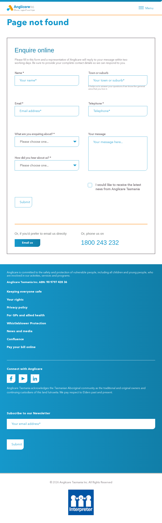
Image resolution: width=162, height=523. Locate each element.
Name (19, 73)
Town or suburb (98, 73)
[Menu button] (145, 7)
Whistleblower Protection (26, 323)
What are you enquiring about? (35, 134)
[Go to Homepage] (21, 8)
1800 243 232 (100, 242)
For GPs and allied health (26, 315)
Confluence (15, 339)
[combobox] (47, 142)
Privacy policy (17, 307)
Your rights (15, 299)
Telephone (96, 103)
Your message (97, 134)
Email (19, 103)
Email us (27, 243)
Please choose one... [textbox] (34, 141)
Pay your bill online (21, 347)
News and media (19, 331)
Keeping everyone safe (24, 291)
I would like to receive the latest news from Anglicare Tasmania (118, 187)
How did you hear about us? (33, 158)
